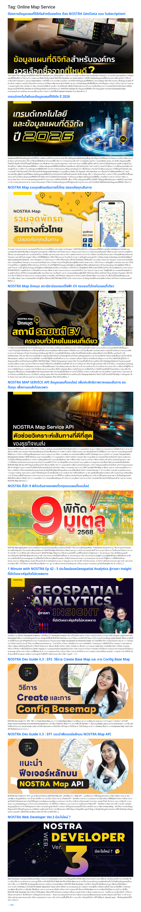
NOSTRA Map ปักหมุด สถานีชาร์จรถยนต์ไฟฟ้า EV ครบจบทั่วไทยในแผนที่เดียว (61, 286)
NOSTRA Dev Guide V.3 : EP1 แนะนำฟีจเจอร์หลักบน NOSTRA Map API (59, 734)
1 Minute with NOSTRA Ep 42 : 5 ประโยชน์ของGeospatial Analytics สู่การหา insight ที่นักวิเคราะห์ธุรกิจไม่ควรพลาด (70, 571)
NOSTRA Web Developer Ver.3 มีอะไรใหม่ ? (39, 817)
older (11, 905)
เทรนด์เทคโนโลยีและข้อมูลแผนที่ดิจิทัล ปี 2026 (39, 96)
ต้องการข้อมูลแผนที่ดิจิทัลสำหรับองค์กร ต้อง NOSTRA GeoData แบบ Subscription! (66, 13)
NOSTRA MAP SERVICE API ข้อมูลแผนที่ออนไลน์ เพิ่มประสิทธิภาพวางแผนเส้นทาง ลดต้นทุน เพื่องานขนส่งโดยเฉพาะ (67, 385)
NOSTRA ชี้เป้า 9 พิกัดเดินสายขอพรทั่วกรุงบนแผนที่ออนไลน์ (48, 486)
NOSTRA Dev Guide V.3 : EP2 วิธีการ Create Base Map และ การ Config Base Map (69, 659)
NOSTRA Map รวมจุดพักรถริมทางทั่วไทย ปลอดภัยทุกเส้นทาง (50, 187)
